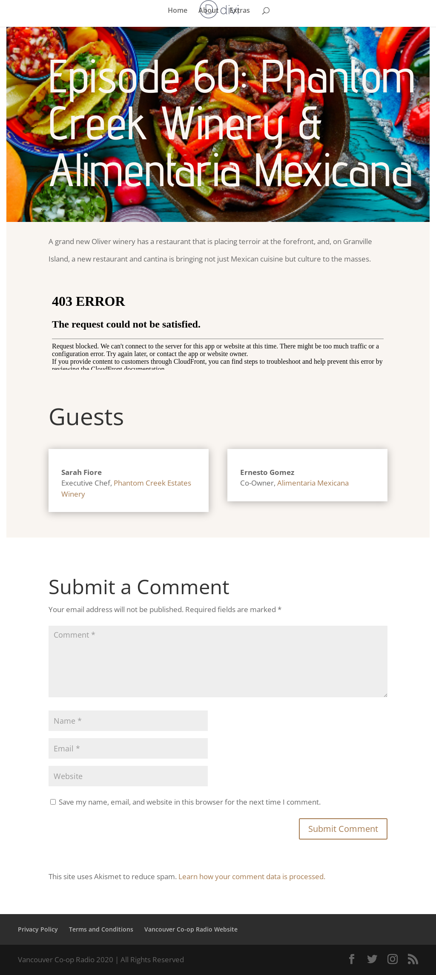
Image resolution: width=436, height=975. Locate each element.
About (208, 11)
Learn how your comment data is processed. (251, 876)
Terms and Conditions (101, 929)
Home (177, 11)
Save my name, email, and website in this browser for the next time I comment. (190, 802)
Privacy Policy (38, 929)
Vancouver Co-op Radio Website (191, 929)
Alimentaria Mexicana (313, 483)
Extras (239, 11)
